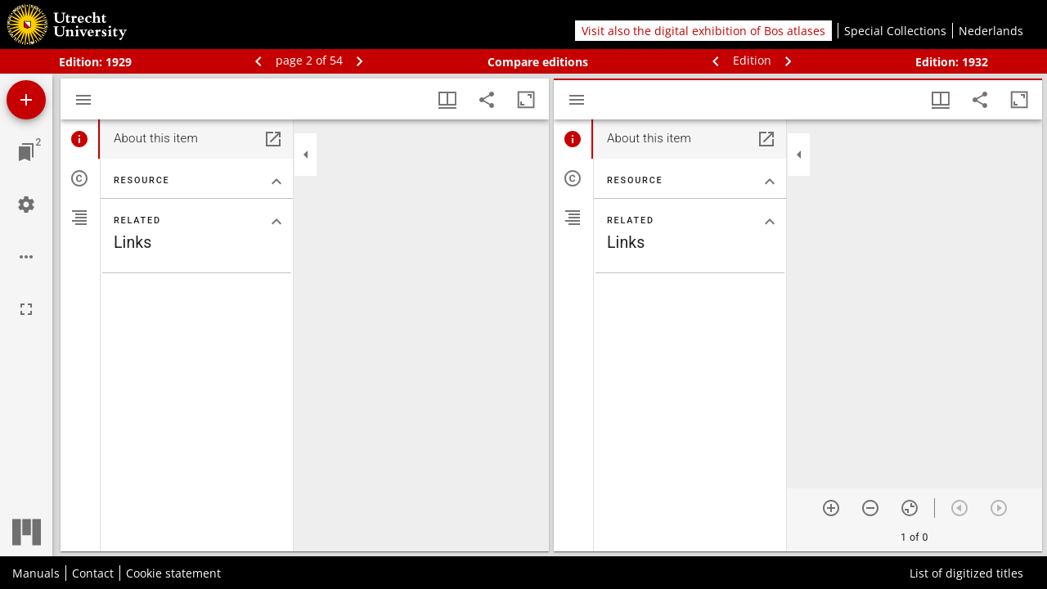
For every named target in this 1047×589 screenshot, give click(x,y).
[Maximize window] (526, 99)
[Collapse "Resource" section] (276, 181)
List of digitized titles (966, 573)
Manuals (36, 573)
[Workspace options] (26, 257)
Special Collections (895, 30)
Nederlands (991, 30)
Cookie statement (173, 573)
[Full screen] (26, 309)
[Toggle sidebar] (83, 99)
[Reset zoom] (909, 508)
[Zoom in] (831, 508)
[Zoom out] (870, 508)
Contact (93, 573)
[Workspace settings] (26, 204)
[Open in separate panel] (273, 139)
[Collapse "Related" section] (276, 222)
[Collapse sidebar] (306, 154)
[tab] (80, 139)
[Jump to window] (26, 152)
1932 (975, 62)
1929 (119, 62)
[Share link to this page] (486, 99)
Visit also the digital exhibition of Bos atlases (703, 30)
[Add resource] (26, 99)
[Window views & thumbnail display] (447, 99)
